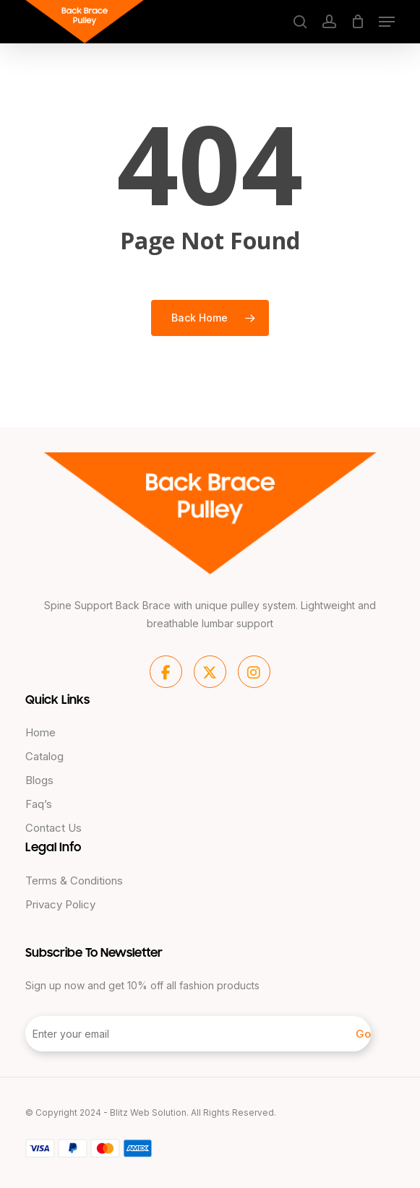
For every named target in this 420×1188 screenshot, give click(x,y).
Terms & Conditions (74, 880)
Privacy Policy (60, 904)
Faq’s (38, 804)
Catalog (44, 756)
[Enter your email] (198, 1033)
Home (40, 732)
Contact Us (53, 828)
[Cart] (357, 21)
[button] (387, 21)
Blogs (39, 780)
